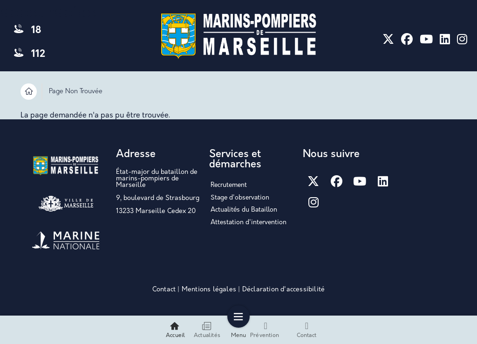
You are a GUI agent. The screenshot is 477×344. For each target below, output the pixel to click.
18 (27, 30)
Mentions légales (209, 289)
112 (29, 54)
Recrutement (229, 185)
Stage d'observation (240, 198)
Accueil (175, 329)
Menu (238, 329)
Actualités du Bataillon (244, 210)
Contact (164, 289)
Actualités (207, 329)
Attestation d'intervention (248, 223)
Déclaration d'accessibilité (283, 289)
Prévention (264, 329)
